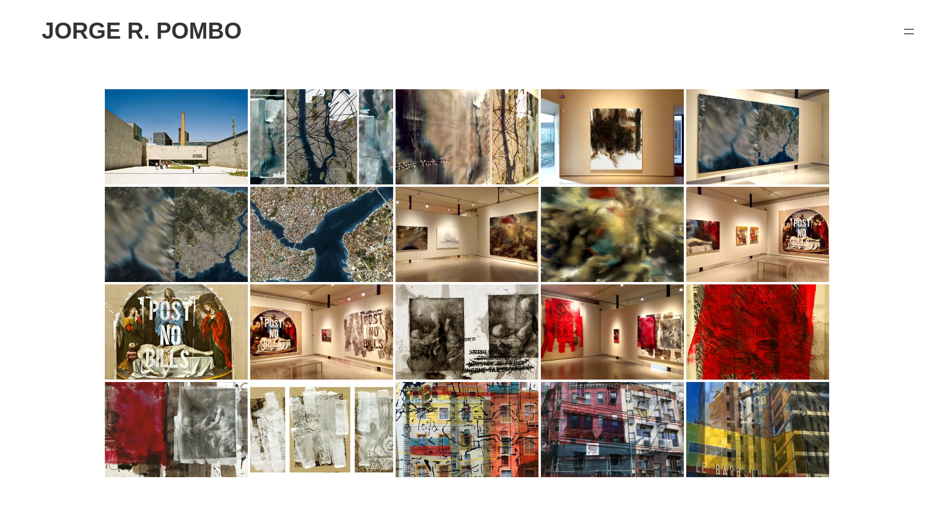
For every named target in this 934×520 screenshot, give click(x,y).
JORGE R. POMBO (142, 30)
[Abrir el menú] (909, 31)
